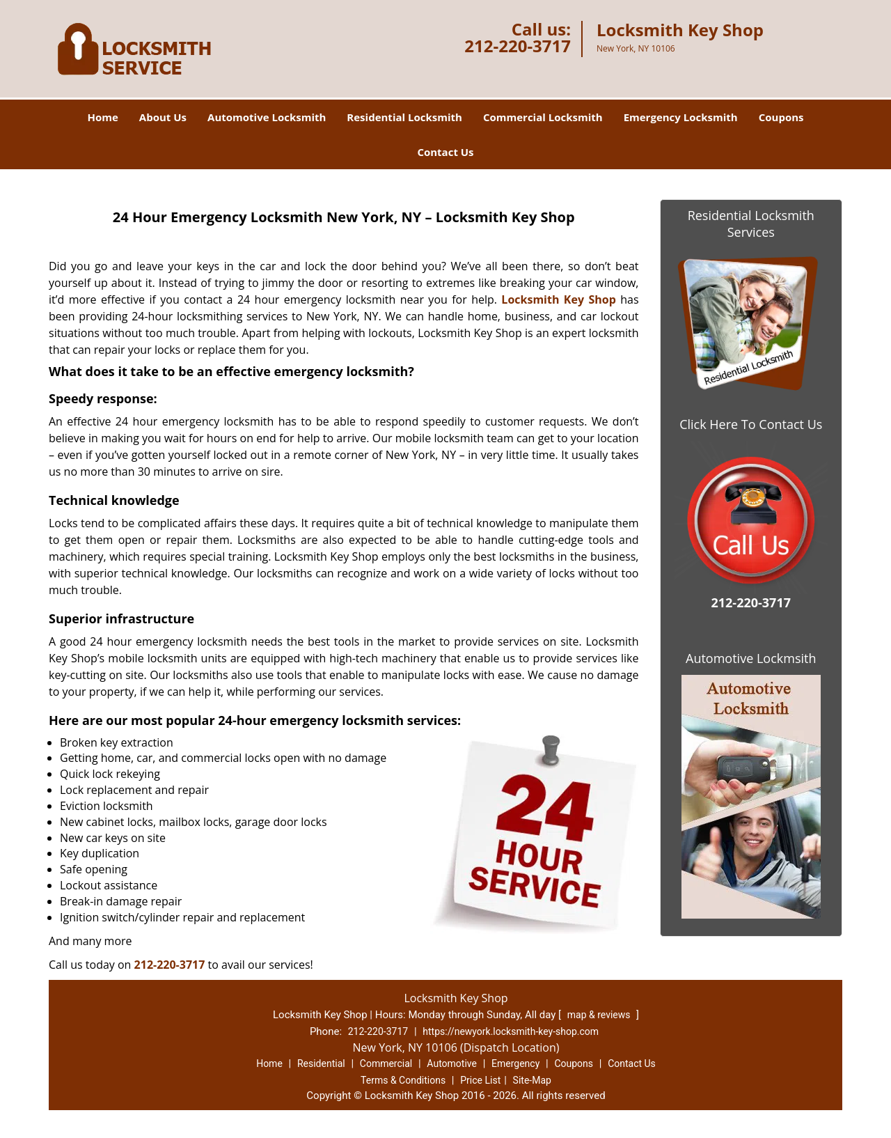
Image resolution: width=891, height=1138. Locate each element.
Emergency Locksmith (681, 117)
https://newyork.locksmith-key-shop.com (511, 1031)
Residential (321, 1063)
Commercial (386, 1063)
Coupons (781, 117)
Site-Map (532, 1080)
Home (102, 117)
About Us (163, 117)
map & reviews (600, 1014)
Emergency (515, 1063)
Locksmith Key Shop (558, 299)
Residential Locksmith (404, 117)
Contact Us (445, 152)
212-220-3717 (517, 45)
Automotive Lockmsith (751, 658)
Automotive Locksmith (266, 117)
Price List (480, 1080)
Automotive (452, 1063)
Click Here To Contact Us (750, 424)
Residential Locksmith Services (751, 223)
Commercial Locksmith (543, 117)
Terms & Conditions (403, 1080)
